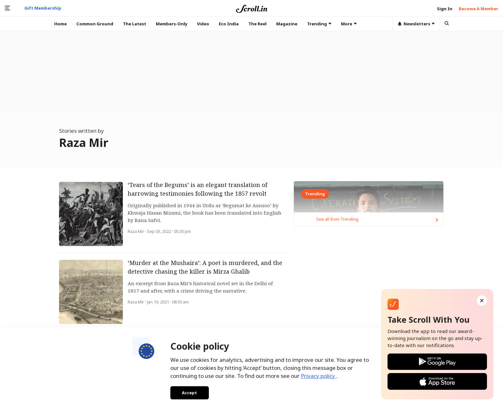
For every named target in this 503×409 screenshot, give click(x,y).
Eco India (229, 24)
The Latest (134, 24)
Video (203, 24)
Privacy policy (318, 373)
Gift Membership (42, 8)
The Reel (257, 24)
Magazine (286, 24)
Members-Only (171, 24)
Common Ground (94, 24)
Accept (187, 391)
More (349, 24)
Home (60, 24)
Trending (319, 24)
